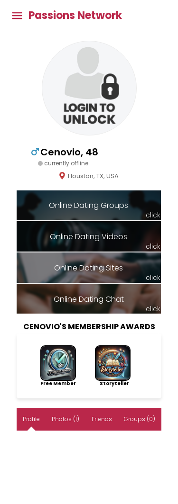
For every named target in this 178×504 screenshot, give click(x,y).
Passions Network (75, 15)
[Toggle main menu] (17, 15)
